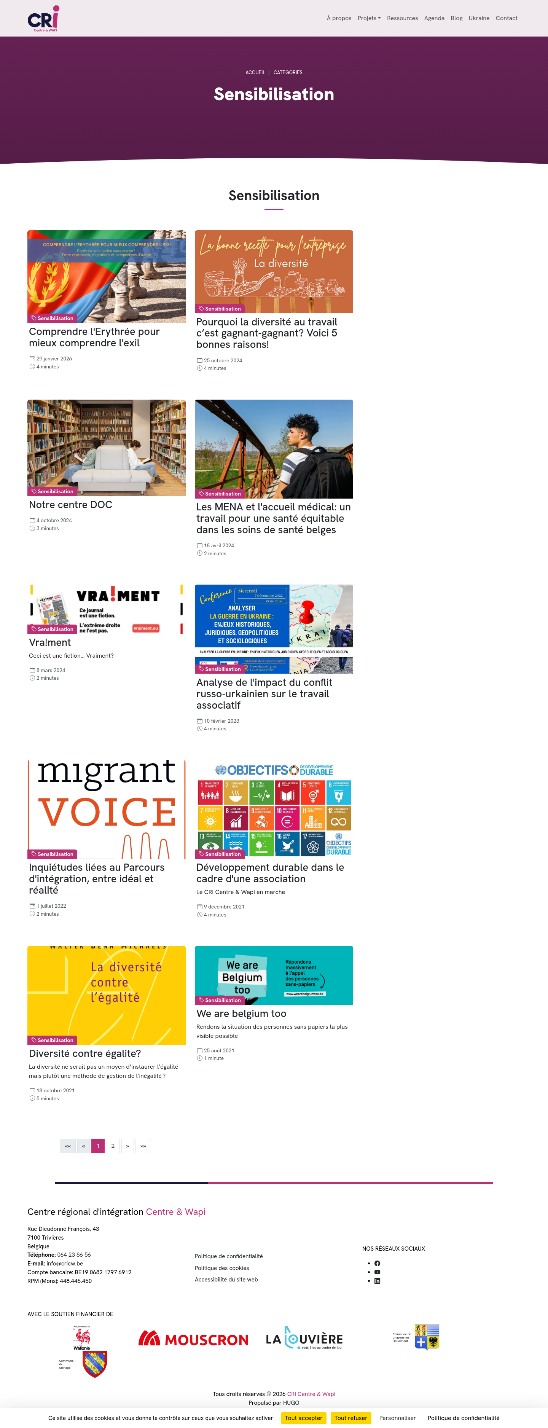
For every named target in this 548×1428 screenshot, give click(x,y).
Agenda (434, 18)
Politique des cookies (222, 1268)
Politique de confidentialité (229, 1256)
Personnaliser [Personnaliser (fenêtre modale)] (397, 1418)
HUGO (291, 1403)
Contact (507, 18)
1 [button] (98, 1146)
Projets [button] (367, 18)
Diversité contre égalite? (85, 1053)
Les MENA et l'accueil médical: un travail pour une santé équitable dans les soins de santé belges (273, 518)
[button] (127, 1146)
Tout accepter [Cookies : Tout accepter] (304, 1418)
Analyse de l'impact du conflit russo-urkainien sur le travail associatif (264, 694)
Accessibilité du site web (226, 1279)
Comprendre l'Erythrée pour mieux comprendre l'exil (94, 337)
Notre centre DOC (70, 505)
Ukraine (479, 18)
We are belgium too (241, 1013)
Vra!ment (50, 642)
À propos (339, 18)
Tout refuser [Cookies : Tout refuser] (351, 1418)
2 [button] (113, 1146)
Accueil (255, 72)
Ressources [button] (402, 18)
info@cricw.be (64, 1263)
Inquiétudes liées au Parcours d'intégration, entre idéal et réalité (97, 879)
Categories (288, 72)
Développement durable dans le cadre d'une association (270, 873)
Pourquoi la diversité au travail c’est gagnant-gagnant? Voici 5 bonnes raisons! (266, 333)
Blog (456, 18)
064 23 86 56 (74, 1255)
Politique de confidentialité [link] (464, 1418)
